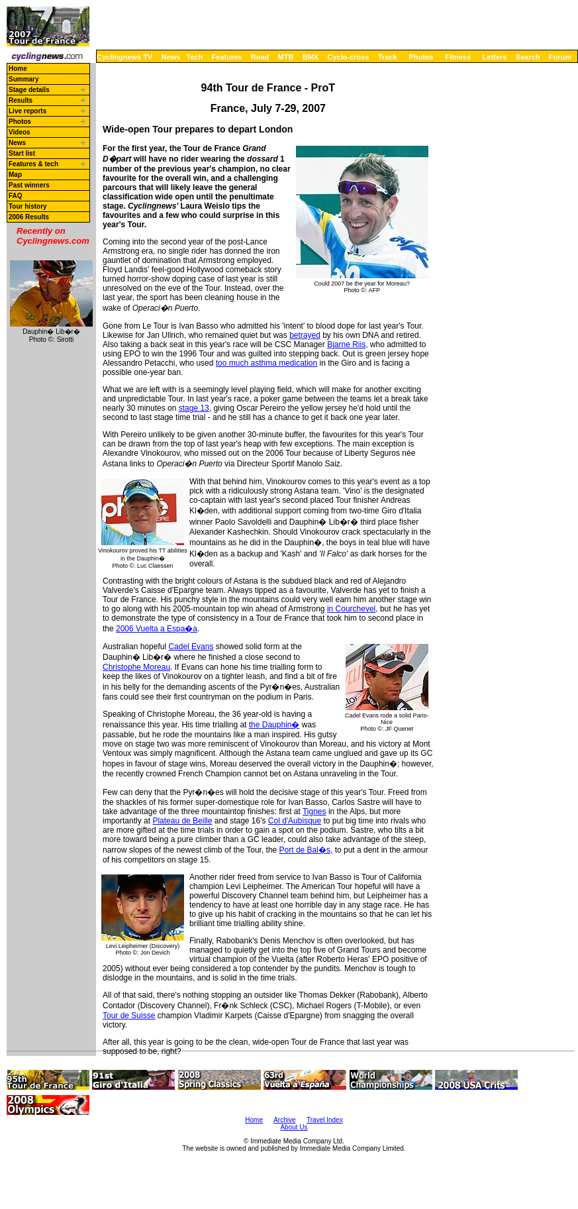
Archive (284, 1120)
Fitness (458, 57)
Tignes (314, 811)
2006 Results (29, 217)
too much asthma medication (266, 363)
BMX (310, 57)
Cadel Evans (190, 646)
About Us (293, 1127)
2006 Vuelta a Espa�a (156, 628)
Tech (194, 57)
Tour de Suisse (129, 1015)
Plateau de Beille (182, 820)
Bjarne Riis (346, 344)
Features (227, 57)
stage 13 (194, 408)
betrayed (304, 335)
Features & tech (33, 164)
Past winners (29, 185)
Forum (560, 57)
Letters (495, 57)
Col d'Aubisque (294, 820)
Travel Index (325, 1120)
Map (15, 174)
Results (20, 100)
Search (528, 57)
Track (387, 57)
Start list (22, 153)
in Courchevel (351, 608)
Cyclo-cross (348, 57)
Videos (19, 132)
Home (18, 68)
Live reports (27, 111)
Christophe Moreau (136, 667)
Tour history (28, 206)
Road (260, 57)
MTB (286, 57)
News (171, 57)
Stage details (29, 89)
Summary (24, 79)
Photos (421, 57)
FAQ (16, 195)
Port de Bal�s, (306, 850)
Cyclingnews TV (124, 57)
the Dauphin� (274, 724)
